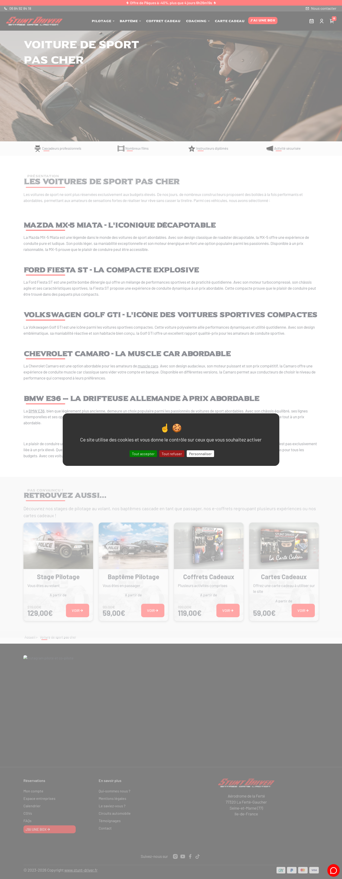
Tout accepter (143, 453)
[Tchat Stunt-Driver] (333, 870)
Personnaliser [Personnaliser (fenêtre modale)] (200, 453)
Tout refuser (172, 453)
